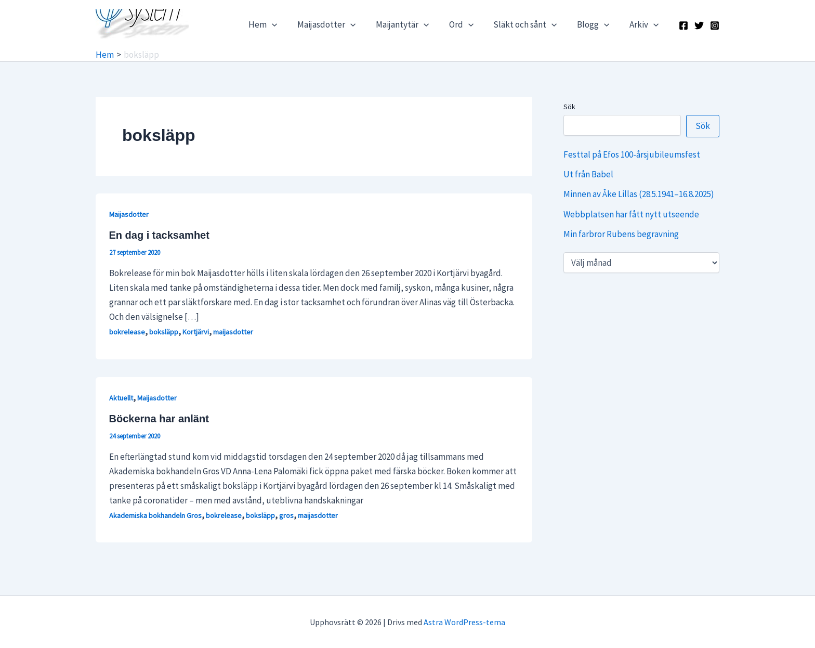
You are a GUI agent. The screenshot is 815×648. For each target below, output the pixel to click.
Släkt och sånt (530, 24)
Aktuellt (121, 398)
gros (286, 515)
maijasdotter (233, 331)
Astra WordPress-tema (464, 622)
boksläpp (163, 331)
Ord (469, 24)
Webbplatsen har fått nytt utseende (631, 214)
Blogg (597, 24)
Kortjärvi (195, 331)
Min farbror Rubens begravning (621, 234)
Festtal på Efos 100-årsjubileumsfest (631, 154)
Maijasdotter (339, 24)
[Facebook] (683, 25)
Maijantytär (412, 24)
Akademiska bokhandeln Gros (155, 515)
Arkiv (645, 24)
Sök (569, 106)
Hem (278, 24)
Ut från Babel (588, 174)
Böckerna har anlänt (159, 418)
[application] (287, 24)
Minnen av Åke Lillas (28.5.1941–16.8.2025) (638, 194)
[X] (699, 25)
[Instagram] (714, 25)
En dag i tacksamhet (159, 235)
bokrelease (127, 331)
